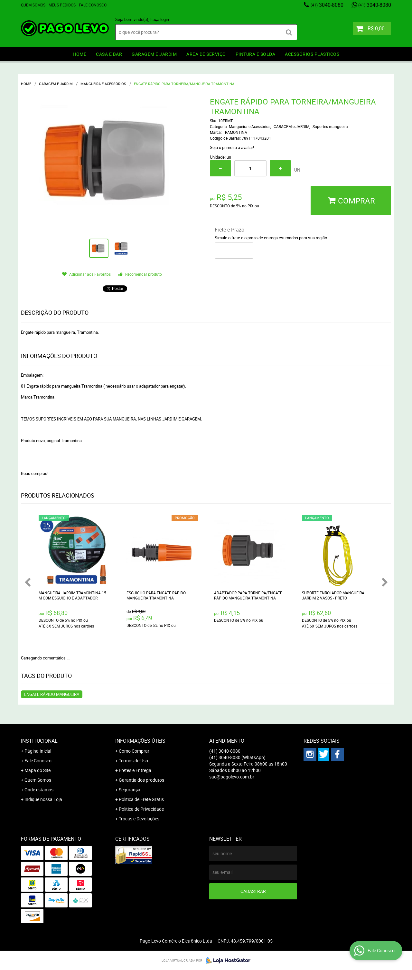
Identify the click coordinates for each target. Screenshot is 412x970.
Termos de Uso (133, 760)
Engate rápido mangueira (51, 694)
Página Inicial (37, 751)
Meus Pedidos (62, 4)
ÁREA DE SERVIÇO (206, 54)
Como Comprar (134, 751)
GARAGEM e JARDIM (154, 54)
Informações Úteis (140, 740)
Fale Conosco (93, 4)
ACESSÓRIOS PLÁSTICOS (312, 54)
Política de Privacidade (141, 809)
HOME (79, 54)
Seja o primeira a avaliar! (232, 147)
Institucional (39, 740)
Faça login (159, 19)
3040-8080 (327, 4)
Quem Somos (33, 4)
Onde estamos (38, 790)
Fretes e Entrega (135, 770)
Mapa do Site (37, 770)
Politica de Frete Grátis (141, 799)
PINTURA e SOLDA (256, 54)
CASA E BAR (109, 54)
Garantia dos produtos (141, 780)
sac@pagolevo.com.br (231, 777)
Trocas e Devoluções (139, 819)
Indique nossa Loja (43, 799)
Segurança (129, 790)
